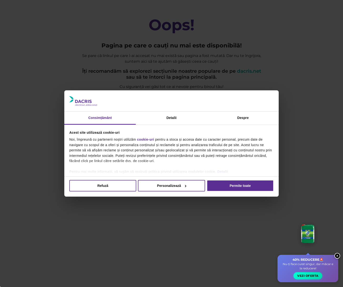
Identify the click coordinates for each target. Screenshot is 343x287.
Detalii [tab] (171, 118)
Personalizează (171, 186)
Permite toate (240, 186)
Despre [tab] (243, 118)
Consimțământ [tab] (100, 118)
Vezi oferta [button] (307, 275)
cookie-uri (145, 139)
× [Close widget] (337, 256)
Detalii (222, 172)
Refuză (102, 186)
